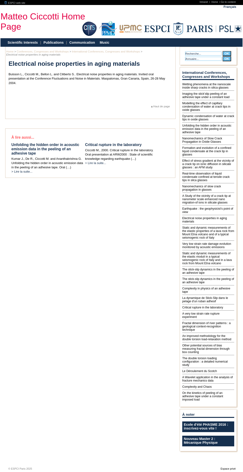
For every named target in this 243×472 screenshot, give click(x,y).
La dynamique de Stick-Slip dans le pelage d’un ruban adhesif (205, 299)
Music (104, 42)
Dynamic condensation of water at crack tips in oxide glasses (208, 117)
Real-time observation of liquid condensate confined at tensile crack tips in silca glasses (206, 177)
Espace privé (228, 468)
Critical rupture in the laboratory (202, 307)
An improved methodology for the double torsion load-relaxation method (206, 337)
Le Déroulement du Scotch (199, 371)
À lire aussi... (22, 137)
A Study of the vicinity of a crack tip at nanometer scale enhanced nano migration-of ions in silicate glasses (206, 199)
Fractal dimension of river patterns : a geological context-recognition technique (206, 326)
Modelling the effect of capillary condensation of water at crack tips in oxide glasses (206, 107)
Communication (82, 42)
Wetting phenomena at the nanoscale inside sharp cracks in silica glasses (206, 86)
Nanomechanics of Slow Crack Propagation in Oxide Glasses (202, 140)
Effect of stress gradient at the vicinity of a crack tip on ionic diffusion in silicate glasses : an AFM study (208, 164)
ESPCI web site (15, 3)
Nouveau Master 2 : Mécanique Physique (201, 440)
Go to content (228, 2)
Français (230, 7)
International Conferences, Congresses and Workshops (106, 51)
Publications (53, 42)
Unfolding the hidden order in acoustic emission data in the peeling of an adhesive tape (206, 129)
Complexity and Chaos (197, 386)
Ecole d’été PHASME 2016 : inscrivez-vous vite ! (206, 426)
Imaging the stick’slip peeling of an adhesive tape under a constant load (205, 95)
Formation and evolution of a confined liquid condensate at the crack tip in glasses (206, 151)
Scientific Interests (23, 42)
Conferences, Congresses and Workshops (43, 51)
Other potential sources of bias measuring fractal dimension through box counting (206, 349)
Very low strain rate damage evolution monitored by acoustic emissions (206, 245)
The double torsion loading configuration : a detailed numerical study (205, 362)
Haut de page (161, 106)
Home (215, 2)
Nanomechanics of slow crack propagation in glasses (201, 188)
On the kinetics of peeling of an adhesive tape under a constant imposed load (202, 396)
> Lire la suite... (22, 171)
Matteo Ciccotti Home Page (42, 21)
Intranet (204, 2)
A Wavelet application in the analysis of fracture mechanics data (207, 379)
